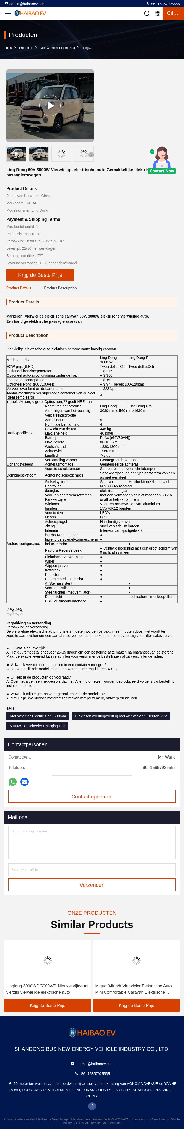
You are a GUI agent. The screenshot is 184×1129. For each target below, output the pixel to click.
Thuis (8, 48)
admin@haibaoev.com (24, 3)
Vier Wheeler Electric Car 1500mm (38, 716)
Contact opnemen (92, 797)
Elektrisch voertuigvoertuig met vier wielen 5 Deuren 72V (121, 716)
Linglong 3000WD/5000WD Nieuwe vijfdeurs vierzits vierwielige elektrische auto (47, 989)
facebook (92, 1106)
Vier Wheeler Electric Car (57, 48)
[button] (91, 154)
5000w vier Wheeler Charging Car (37, 726)
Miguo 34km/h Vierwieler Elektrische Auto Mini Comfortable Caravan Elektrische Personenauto (133, 990)
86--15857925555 (163, 3)
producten (26, 48)
